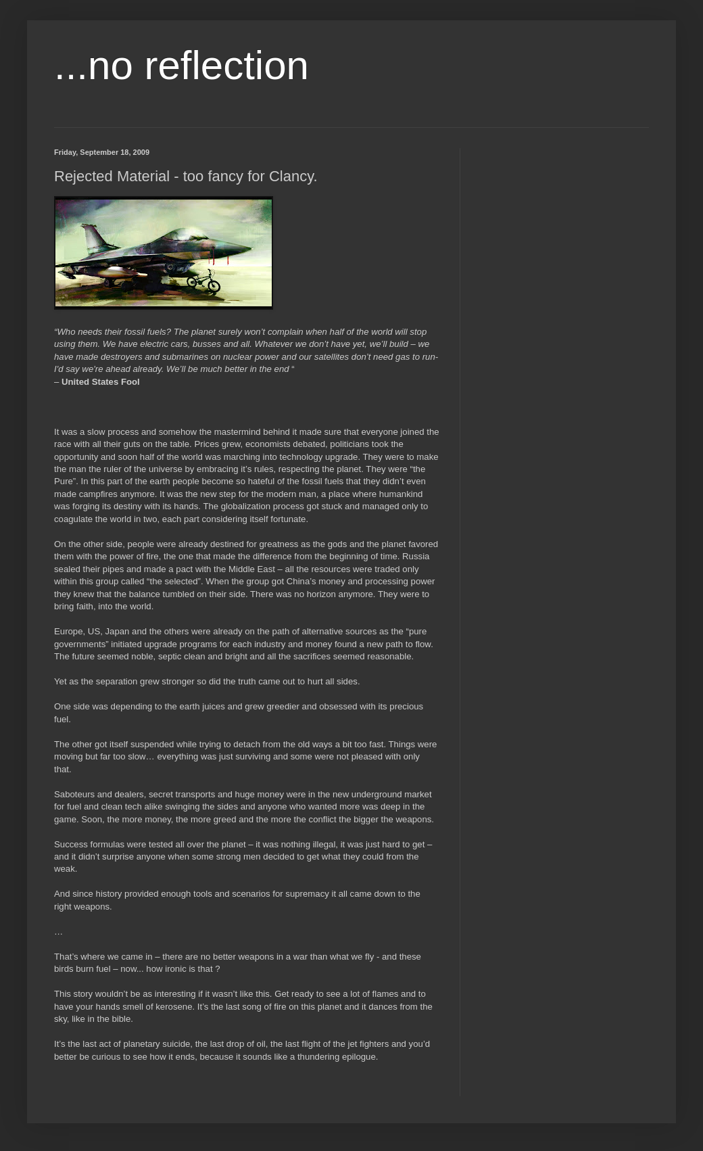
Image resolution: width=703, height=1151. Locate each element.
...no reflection (181, 65)
